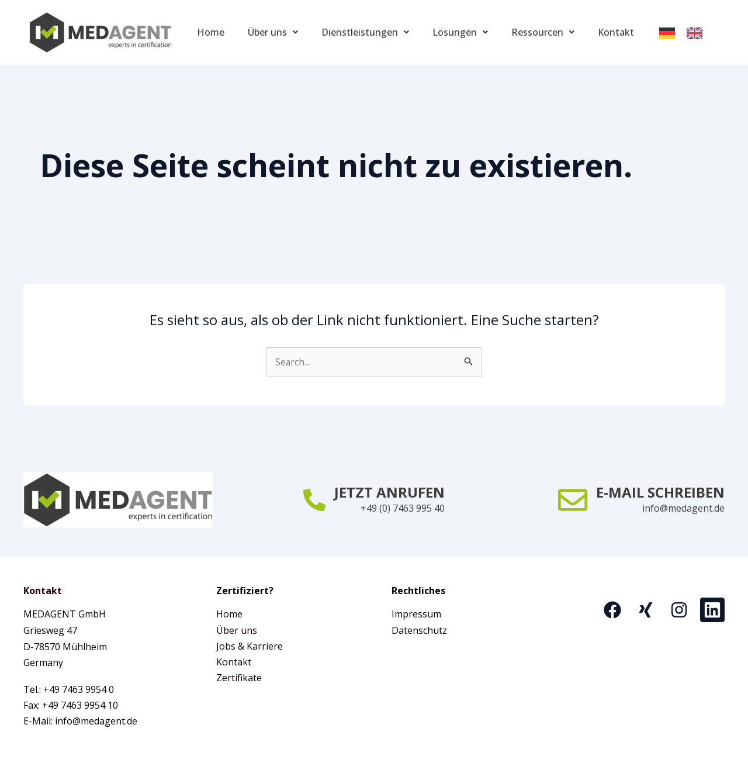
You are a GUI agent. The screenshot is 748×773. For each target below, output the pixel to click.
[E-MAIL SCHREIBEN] (572, 499)
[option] (697, 33)
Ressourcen (542, 32)
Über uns (273, 32)
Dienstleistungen (365, 32)
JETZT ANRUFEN (389, 491)
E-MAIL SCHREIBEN (660, 491)
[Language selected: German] (686, 32)
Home (210, 32)
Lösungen (460, 32)
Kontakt (616, 32)
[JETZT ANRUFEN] (314, 499)
